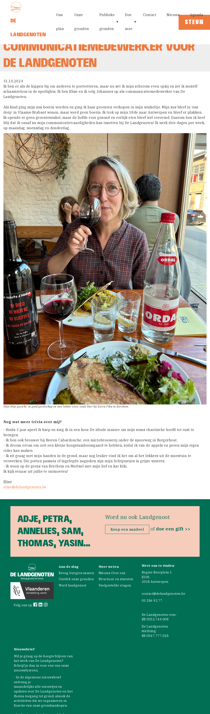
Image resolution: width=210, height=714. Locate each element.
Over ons (118, 573)
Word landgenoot (72, 585)
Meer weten (109, 567)
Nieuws (173, 15)
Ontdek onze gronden (76, 579)
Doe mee (129, 25)
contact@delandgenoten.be (164, 593)
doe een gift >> (173, 529)
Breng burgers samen (76, 573)
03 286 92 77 (152, 600)
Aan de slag (68, 567)
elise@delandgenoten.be (25, 487)
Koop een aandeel (127, 529)
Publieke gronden (107, 25)
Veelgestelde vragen (115, 585)
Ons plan (60, 22)
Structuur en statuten (116, 579)
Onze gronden (81, 22)
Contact (149, 15)
